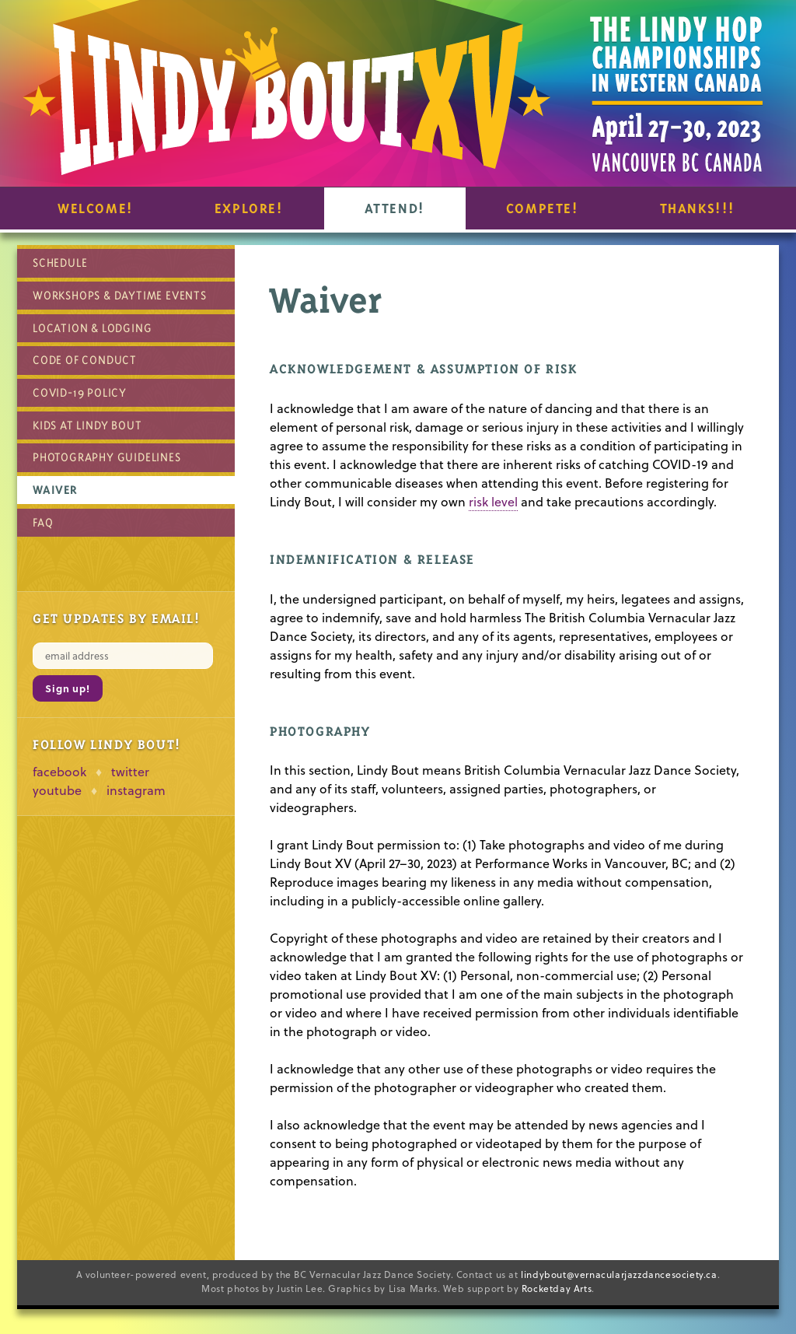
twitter (130, 771)
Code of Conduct (85, 359)
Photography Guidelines (107, 457)
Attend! (395, 208)
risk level (493, 501)
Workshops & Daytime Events (120, 295)
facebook (59, 771)
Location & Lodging (92, 327)
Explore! (249, 208)
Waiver (55, 489)
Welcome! (96, 208)
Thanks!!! (697, 208)
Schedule (60, 262)
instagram (136, 790)
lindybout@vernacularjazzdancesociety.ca (619, 1274)
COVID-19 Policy (80, 392)
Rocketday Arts (557, 1288)
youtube (57, 790)
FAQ (43, 522)
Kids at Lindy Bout (87, 425)
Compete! (542, 208)
